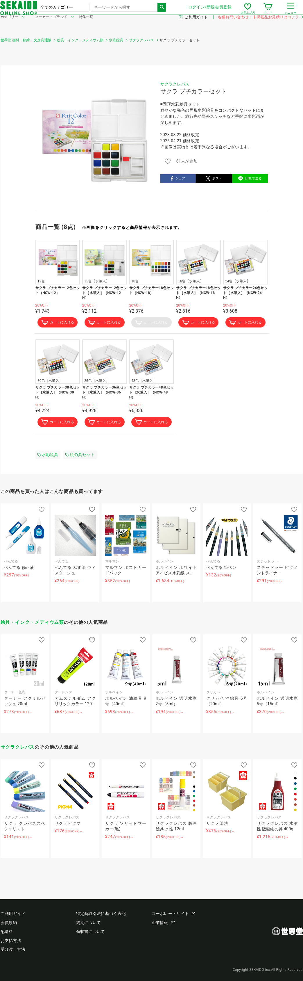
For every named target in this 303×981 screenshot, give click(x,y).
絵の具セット (80, 456)
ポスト (214, 178)
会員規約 (9, 923)
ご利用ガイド (196, 26)
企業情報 (163, 923)
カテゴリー (10, 26)
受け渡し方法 (13, 949)
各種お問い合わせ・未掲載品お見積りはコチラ (260, 26)
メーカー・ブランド (51, 26)
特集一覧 (86, 26)
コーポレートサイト (174, 913)
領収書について (90, 931)
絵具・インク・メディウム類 (32, 623)
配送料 (7, 931)
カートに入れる (57, 322)
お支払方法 (11, 940)
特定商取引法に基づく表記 (101, 913)
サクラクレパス (174, 84)
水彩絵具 (47, 456)
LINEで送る (250, 178)
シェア (178, 178)
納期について (88, 923)
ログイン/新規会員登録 (209, 11)
